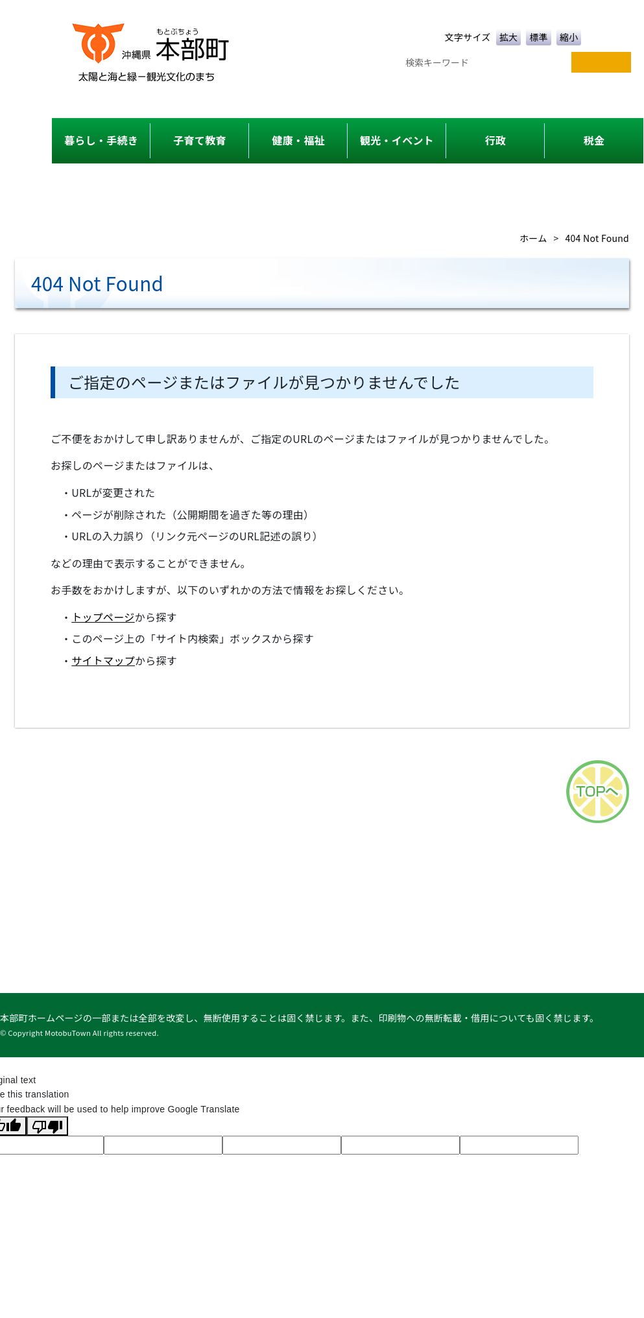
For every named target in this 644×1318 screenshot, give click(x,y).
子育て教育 (199, 140)
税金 (594, 140)
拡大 (508, 36)
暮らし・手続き (101, 140)
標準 (538, 36)
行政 (496, 140)
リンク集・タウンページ (586, 846)
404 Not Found (597, 238)
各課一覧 (306, 846)
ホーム (533, 238)
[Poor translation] (47, 1126)
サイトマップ (103, 660)
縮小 (569, 36)
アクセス (369, 846)
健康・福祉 (298, 140)
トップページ (102, 617)
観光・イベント (397, 140)
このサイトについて (459, 846)
